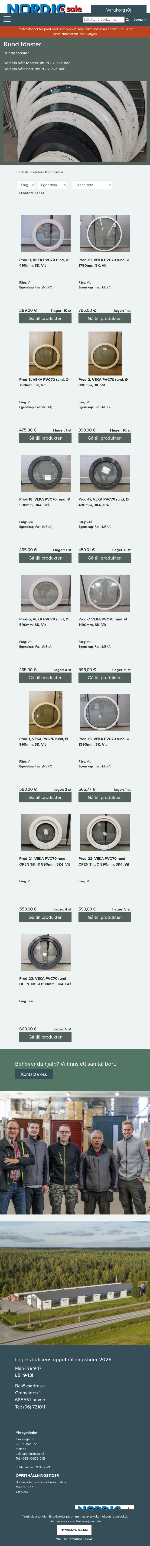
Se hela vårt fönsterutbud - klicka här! (37, 63)
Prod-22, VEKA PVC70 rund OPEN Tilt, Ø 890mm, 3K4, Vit (103, 861)
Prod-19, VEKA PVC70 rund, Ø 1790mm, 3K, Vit (103, 262)
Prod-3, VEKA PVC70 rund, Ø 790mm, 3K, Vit (43, 382)
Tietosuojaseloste (88, 1521)
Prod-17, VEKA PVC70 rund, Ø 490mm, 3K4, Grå (103, 501)
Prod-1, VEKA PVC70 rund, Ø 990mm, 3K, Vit (43, 741)
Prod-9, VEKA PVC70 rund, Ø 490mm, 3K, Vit (43, 262)
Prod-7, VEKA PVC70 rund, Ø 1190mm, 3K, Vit (102, 621)
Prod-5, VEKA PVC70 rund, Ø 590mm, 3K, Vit (43, 621)
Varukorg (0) (118, 9)
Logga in (140, 19)
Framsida (22, 172)
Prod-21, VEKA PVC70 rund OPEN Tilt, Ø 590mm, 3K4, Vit (44, 861)
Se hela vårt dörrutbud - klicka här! (34, 69)
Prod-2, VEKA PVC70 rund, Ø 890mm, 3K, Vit (103, 382)
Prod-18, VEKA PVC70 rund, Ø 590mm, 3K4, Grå (44, 501)
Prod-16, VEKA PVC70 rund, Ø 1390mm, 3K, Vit (103, 741)
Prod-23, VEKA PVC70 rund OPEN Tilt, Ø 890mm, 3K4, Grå (45, 981)
